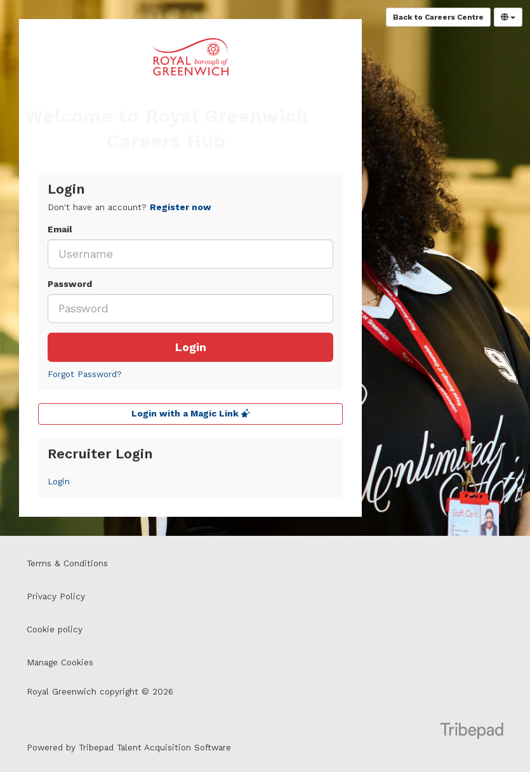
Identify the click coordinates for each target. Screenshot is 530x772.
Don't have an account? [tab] (129, 207)
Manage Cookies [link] (60, 662)
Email (60, 229)
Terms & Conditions (67, 563)
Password (70, 284)
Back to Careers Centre (438, 17)
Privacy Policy (56, 596)
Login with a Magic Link (190, 413)
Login (190, 347)
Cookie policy (55, 629)
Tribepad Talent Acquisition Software (155, 747)
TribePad (471, 732)
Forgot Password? (85, 374)
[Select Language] (508, 17)
